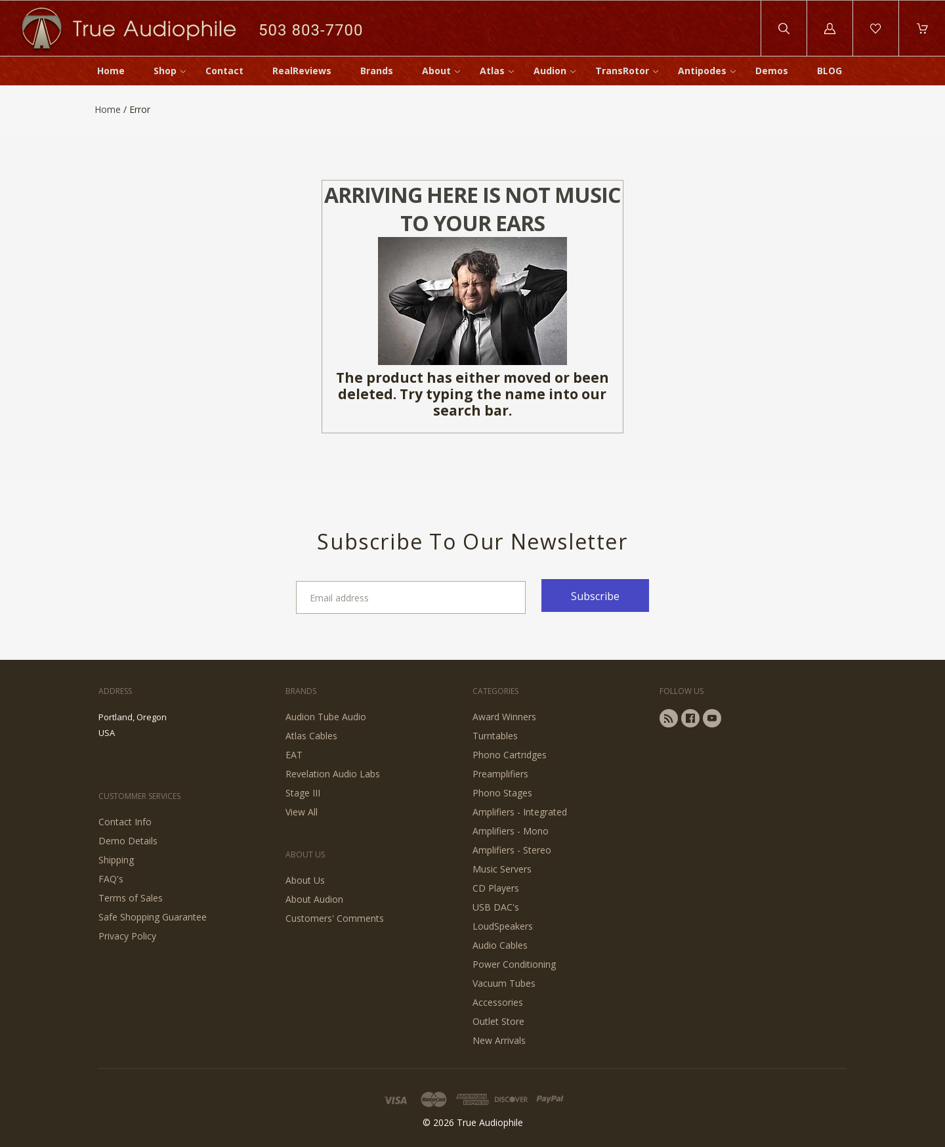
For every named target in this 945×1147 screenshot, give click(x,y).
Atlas (492, 70)
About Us (305, 880)
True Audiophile (490, 1122)
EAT (294, 754)
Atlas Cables (311, 735)
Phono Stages (502, 793)
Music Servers (502, 869)
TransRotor (622, 70)
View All (301, 812)
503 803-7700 (311, 30)
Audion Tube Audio (325, 716)
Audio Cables (500, 945)
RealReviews (301, 70)
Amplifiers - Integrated (519, 812)
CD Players (495, 888)
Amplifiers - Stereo (511, 850)
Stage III (302, 793)
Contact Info (125, 821)
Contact (224, 70)
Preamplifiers (500, 774)
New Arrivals (499, 1040)
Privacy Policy (127, 936)
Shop (165, 70)
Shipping (116, 860)
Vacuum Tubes (504, 983)
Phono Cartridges (509, 754)
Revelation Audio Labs (332, 774)
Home (111, 70)
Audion (550, 70)
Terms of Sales (130, 898)
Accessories (497, 1002)
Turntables (495, 735)
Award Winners (504, 716)
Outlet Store (498, 1021)
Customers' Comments (334, 918)
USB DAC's (495, 907)
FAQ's (110, 879)
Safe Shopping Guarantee (152, 917)
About (436, 70)
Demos (771, 70)
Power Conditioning (514, 964)
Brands (376, 70)
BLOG (829, 70)
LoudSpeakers (502, 926)
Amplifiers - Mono (510, 831)
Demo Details (128, 840)
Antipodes (702, 70)
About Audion (314, 899)
